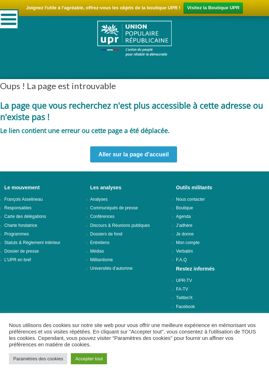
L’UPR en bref (17, 259)
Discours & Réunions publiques (120, 225)
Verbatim (184, 251)
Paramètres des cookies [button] (38, 358)
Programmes (16, 234)
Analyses (99, 199)
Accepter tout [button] (89, 358)
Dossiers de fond (106, 234)
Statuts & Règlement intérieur (32, 242)
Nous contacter (190, 199)
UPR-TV (184, 280)
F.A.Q (181, 259)
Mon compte (188, 242)
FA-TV (182, 289)
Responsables (17, 207)
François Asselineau (23, 199)
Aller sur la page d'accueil (133, 154)
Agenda (183, 216)
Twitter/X (184, 297)
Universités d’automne (111, 268)
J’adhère (184, 225)
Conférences (102, 216)
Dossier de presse (21, 251)
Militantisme (101, 259)
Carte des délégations (25, 216)
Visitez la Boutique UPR (213, 7)
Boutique (184, 207)
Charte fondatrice (20, 225)
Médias (97, 251)
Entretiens (99, 242)
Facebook (185, 306)
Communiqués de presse (114, 207)
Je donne (185, 234)
